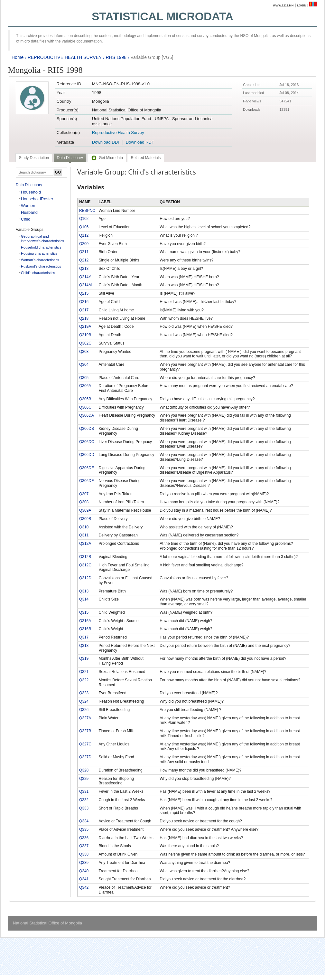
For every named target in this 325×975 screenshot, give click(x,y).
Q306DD (86, 454)
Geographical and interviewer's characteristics (42, 238)
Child (26, 219)
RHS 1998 (116, 57)
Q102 (83, 218)
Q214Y (85, 277)
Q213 (83, 268)
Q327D (85, 757)
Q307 (83, 494)
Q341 (83, 879)
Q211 (83, 252)
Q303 (83, 351)
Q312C (85, 565)
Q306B (85, 399)
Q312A (85, 543)
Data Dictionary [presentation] (70, 158)
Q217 (83, 310)
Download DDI (105, 142)
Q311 (83, 535)
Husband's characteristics (41, 266)
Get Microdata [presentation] (107, 157)
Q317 (83, 637)
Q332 (83, 800)
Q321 (83, 671)
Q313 (83, 591)
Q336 (83, 838)
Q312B (85, 556)
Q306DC (86, 442)
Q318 (83, 645)
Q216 (83, 301)
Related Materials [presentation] (146, 158)
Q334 (83, 821)
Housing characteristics (39, 253)
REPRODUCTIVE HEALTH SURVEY (65, 57)
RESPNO (87, 210)
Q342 (83, 887)
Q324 (83, 701)
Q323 (83, 693)
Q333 (83, 808)
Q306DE (86, 468)
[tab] (33, 157)
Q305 (83, 377)
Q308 (83, 502)
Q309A (85, 510)
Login (301, 5)
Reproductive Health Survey (118, 132)
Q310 (83, 527)
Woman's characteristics (40, 260)
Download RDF (140, 142)
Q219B (85, 335)
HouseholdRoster (37, 198)
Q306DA (86, 415)
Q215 (83, 293)
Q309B (85, 518)
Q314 (83, 599)
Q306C (85, 407)
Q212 (83, 260)
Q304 (83, 364)
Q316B (85, 629)
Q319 (83, 658)
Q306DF (86, 480)
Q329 (83, 778)
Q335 (83, 829)
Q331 (83, 791)
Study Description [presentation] (34, 158)
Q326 (83, 709)
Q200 (83, 243)
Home (17, 57)
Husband (29, 212)
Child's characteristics (38, 273)
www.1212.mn (283, 5)
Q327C (85, 744)
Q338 (83, 854)
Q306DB (86, 428)
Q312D (85, 578)
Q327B (85, 731)
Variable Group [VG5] (152, 57)
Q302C (85, 343)
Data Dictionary (29, 185)
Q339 (83, 862)
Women (28, 205)
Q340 (83, 871)
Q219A (85, 326)
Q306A (85, 385)
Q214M (85, 285)
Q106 (83, 227)
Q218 (83, 318)
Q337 (83, 846)
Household (31, 192)
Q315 (83, 612)
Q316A (85, 621)
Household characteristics (41, 247)
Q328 (83, 770)
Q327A (85, 718)
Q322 (83, 680)
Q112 (83, 235)
